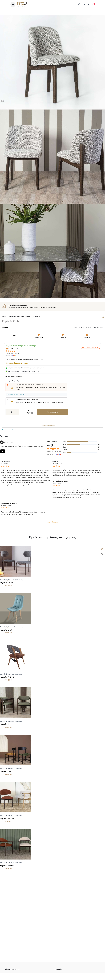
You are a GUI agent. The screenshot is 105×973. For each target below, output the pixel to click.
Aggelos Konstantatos (9, 503)
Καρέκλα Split (6, 724)
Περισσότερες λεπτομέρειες (16, 394)
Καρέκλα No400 (7, 583)
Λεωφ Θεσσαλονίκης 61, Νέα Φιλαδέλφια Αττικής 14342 (24, 359)
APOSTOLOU (13, 348)
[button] (98, 317)
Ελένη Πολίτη (5, 461)
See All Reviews (52, 522)
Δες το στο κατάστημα (90, 347)
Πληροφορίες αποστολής (15, 376)
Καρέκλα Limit (6, 630)
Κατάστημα (12, 316)
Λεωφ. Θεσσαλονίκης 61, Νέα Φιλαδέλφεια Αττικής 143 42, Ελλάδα (22, 446)
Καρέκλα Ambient (7, 865)
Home (4, 316)
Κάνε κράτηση (52, 412)
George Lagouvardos (60, 481)
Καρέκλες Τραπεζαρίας (34, 316)
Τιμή (29, 411)
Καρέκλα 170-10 (7, 677)
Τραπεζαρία (21, 316)
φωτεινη (55, 461)
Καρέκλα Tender (7, 818)
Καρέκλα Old (5, 771)
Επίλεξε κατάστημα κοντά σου (17, 363)
